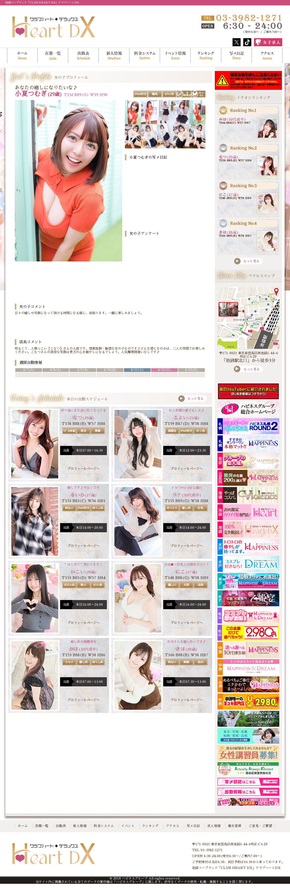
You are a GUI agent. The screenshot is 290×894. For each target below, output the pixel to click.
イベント (128, 826)
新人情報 (79, 826)
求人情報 (214, 826)
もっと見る (191, 398)
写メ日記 (236, 55)
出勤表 (83, 55)
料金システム (144, 55)
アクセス (267, 55)
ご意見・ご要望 (260, 826)
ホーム (22, 55)
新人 (114, 55)
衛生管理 (234, 826)
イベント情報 (175, 55)
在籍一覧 (53, 55)
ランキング (206, 55)
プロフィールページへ (83, 468)
